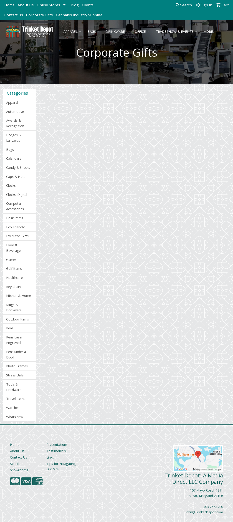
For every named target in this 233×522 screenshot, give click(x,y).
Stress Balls (15, 375)
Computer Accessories (15, 206)
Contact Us (13, 15)
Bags (93, 31)
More (210, 31)
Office (142, 31)
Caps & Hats (15, 176)
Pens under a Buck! (16, 354)
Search (184, 5)
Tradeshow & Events (177, 31)
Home (9, 5)
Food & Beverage (13, 248)
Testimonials (56, 451)
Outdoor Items (17, 319)
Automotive (15, 111)
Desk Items (14, 218)
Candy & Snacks (18, 167)
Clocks (11, 185)
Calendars (13, 158)
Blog (75, 5)
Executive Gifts (17, 236)
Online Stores (48, 5)
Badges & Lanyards (13, 138)
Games (11, 259)
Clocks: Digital (16, 194)
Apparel (72, 31)
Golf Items (14, 268)
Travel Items (15, 398)
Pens (9, 328)
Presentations (57, 444)
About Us (26, 5)
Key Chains (14, 286)
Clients (88, 5)
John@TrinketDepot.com (204, 512)
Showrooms (19, 470)
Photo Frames (17, 366)
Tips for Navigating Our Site (61, 466)
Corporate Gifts (39, 15)
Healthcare (14, 277)
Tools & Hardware (13, 387)
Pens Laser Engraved (14, 340)
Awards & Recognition (15, 123)
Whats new (14, 416)
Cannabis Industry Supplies (79, 15)
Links (50, 457)
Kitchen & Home (18, 295)
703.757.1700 (213, 506)
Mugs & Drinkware (14, 307)
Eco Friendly (15, 227)
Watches (12, 407)
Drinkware (117, 31)
